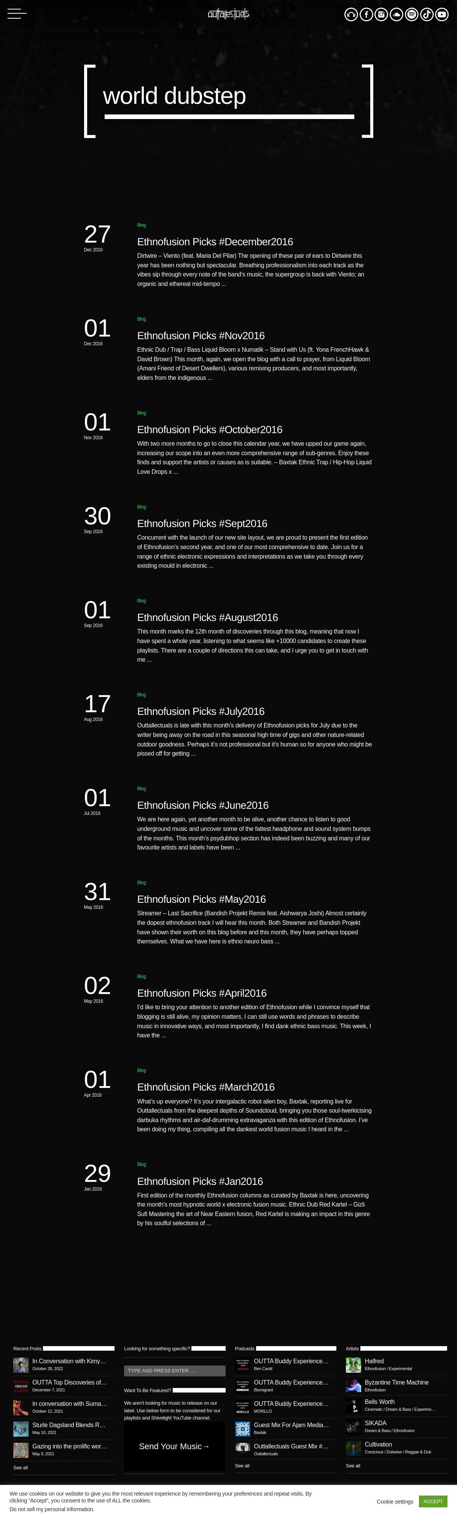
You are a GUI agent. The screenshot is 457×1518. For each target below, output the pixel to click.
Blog (141, 225)
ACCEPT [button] (433, 1501)
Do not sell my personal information (51, 1509)
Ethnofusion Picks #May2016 (201, 899)
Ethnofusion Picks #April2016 (202, 993)
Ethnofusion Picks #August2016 (207, 617)
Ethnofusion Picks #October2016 (210, 429)
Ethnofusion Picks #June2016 (203, 805)
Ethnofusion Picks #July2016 (201, 711)
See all (20, 1467)
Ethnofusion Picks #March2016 (206, 1087)
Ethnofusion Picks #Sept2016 (202, 523)
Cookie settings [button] (395, 1502)
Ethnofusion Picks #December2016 (215, 242)
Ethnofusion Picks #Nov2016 (201, 335)
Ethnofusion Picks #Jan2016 (200, 1181)
